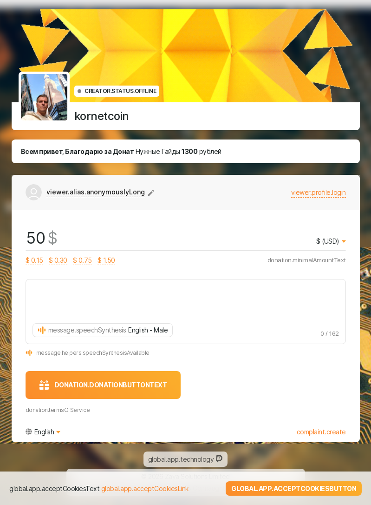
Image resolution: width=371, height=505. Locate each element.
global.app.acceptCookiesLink (145, 488)
